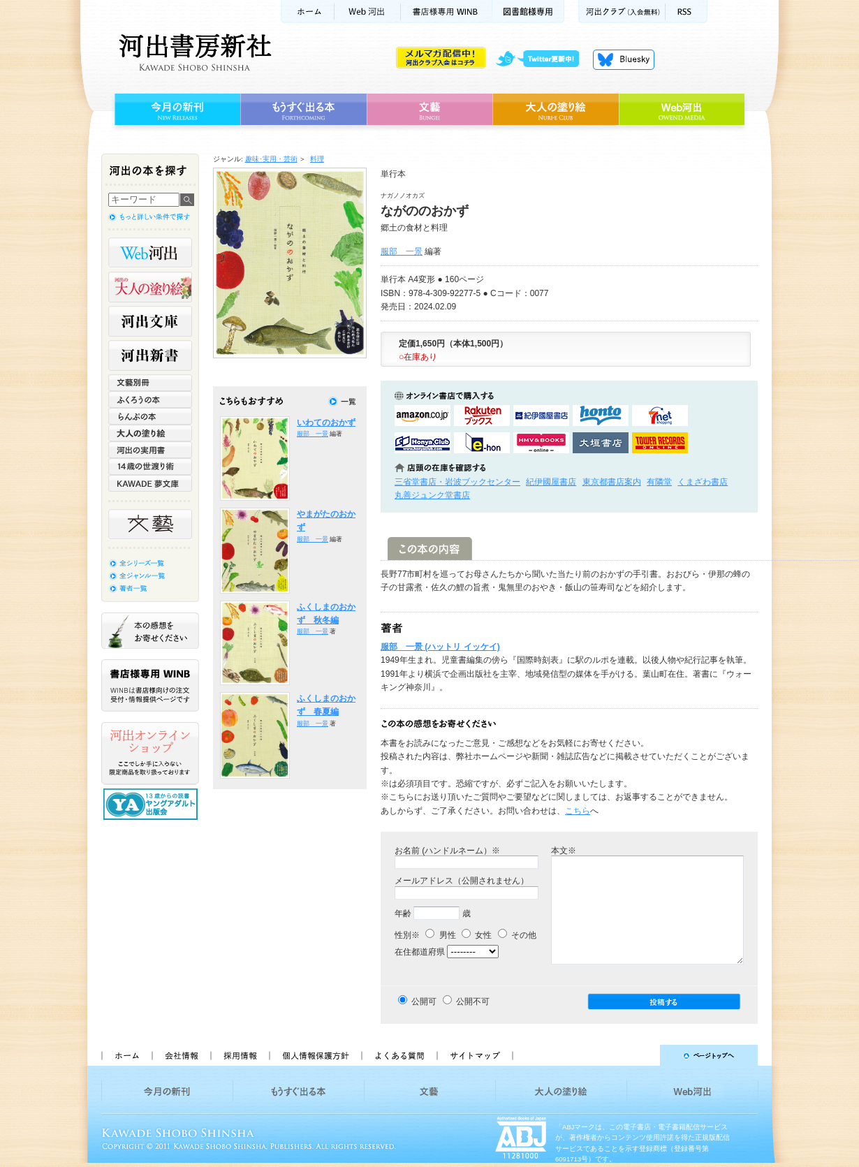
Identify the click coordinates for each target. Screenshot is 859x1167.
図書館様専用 (528, 11)
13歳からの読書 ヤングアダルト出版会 (152, 804)
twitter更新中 (542, 59)
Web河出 (367, 11)
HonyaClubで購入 (422, 442)
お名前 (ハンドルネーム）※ (447, 851)
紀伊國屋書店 (551, 482)
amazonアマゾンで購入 (422, 415)
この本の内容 (430, 548)
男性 (440, 935)
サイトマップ (474, 1055)
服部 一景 (402, 251)
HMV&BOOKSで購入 (541, 442)
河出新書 (150, 355)
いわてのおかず (326, 422)
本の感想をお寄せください (150, 630)
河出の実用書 (150, 449)
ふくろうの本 (150, 399)
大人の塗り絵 (555, 110)
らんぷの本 (150, 416)
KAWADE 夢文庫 (150, 483)
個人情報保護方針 (315, 1055)
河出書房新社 (193, 52)
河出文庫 (150, 321)
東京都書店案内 (611, 482)
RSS (686, 11)
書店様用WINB (446, 11)
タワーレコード (660, 442)
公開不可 (473, 1001)
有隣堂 (659, 482)
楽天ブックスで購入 (482, 415)
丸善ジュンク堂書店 (432, 495)
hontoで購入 (601, 415)
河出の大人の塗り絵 (150, 287)
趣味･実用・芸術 (271, 159)
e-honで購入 (482, 442)
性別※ (407, 935)
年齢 (403, 913)
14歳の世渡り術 (150, 466)
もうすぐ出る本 (303, 110)
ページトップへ (641, 1055)
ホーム (307, 11)
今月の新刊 (175, 110)
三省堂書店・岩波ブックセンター (457, 482)
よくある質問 (398, 1055)
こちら (577, 811)
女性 (477, 935)
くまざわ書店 (702, 482)
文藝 (429, 110)
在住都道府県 (420, 952)
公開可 (423, 1001)
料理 (317, 159)
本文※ (563, 851)
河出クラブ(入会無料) (622, 11)
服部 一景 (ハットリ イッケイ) (440, 647)
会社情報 (181, 1055)
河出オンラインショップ (150, 753)
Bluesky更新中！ (623, 59)
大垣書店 (601, 442)
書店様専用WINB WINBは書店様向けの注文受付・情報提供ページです (150, 685)
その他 (517, 935)
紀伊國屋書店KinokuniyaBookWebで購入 (541, 415)
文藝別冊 (150, 382)
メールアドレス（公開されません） (462, 881)
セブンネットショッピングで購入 (660, 415)
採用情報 (239, 1055)
